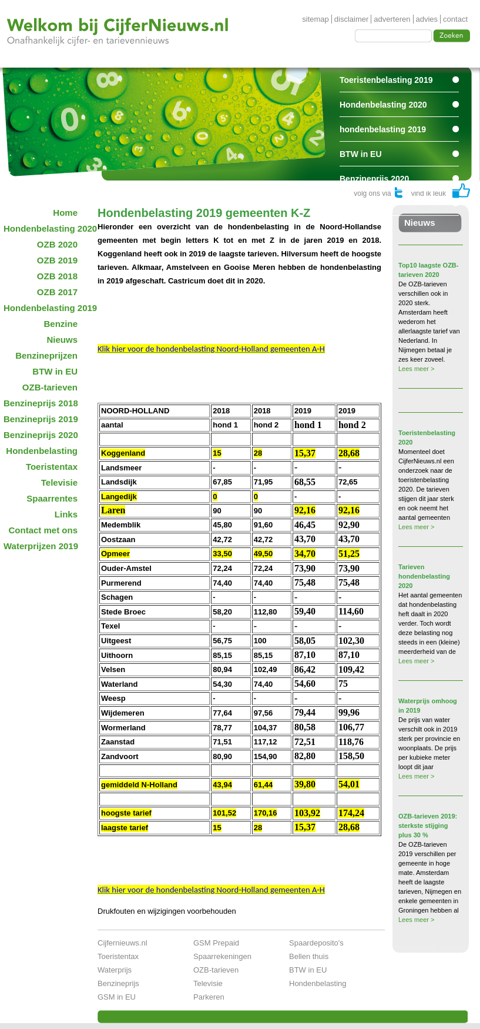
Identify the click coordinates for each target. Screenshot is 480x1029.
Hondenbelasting (318, 983)
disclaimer (351, 19)
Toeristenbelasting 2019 (386, 80)
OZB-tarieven (216, 969)
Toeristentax (118, 956)
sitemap (315, 19)
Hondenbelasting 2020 (383, 104)
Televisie (208, 983)
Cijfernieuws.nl (122, 942)
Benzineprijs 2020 (374, 178)
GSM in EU (117, 997)
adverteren (392, 19)
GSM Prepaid (216, 942)
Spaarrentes (363, 203)
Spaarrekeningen (222, 956)
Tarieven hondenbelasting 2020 (424, 576)
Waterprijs (115, 969)
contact (455, 19)
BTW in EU (361, 154)
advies (427, 19)
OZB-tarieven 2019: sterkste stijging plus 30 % (427, 825)
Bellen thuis (308, 956)
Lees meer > (416, 368)
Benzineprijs (118, 983)
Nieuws (419, 223)
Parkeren (208, 997)
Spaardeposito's (316, 942)
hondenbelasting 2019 (383, 129)
